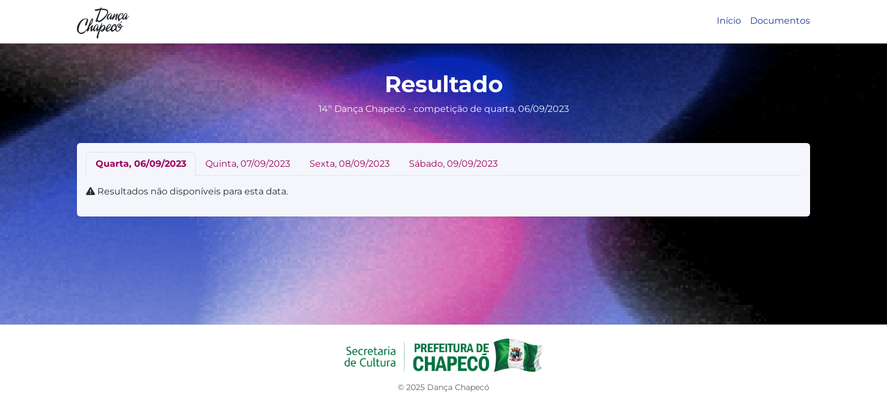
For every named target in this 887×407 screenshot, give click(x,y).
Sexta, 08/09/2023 (349, 163)
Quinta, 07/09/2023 (247, 163)
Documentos (780, 20)
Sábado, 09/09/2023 (453, 163)
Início (729, 20)
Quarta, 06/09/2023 (141, 163)
